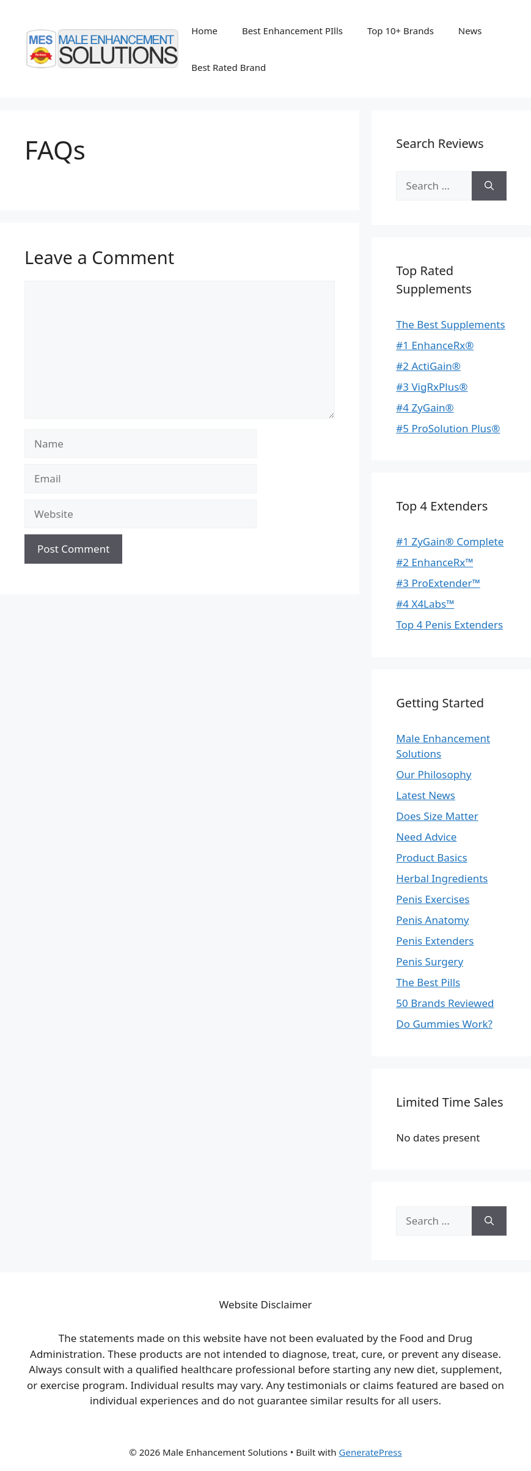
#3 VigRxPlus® (431, 387)
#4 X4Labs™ (425, 604)
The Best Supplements (450, 324)
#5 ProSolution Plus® (448, 428)
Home (204, 30)
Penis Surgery (429, 961)
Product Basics (431, 857)
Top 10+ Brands (400, 30)
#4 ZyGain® (424, 407)
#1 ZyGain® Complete (450, 541)
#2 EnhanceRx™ (434, 562)
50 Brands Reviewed (445, 1003)
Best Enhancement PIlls (292, 30)
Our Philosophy (433, 774)
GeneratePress (370, 1452)
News (470, 30)
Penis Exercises (432, 899)
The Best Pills (428, 982)
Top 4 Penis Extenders (449, 625)
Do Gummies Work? (444, 1024)
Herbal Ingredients (442, 878)
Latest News (425, 795)
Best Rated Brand (228, 67)
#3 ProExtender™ (438, 583)
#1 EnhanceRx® (435, 345)
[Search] (489, 186)
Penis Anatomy (432, 920)
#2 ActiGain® (428, 366)
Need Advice (426, 837)
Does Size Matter (437, 816)
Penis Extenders (435, 941)
